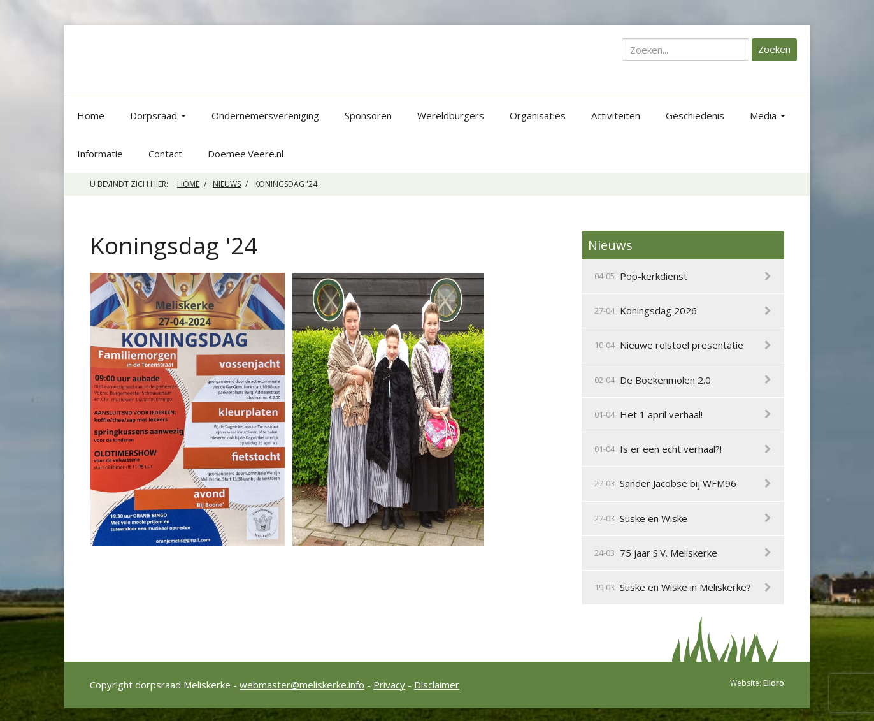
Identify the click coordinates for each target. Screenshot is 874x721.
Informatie (100, 153)
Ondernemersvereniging (265, 115)
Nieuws (227, 183)
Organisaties (538, 115)
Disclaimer (436, 684)
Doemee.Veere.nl (245, 153)
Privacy (389, 684)
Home (90, 115)
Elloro (773, 683)
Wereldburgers (450, 115)
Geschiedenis (695, 115)
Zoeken (774, 49)
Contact (165, 153)
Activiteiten (615, 115)
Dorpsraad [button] (158, 115)
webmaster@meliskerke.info (302, 684)
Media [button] (767, 115)
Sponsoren (368, 115)
